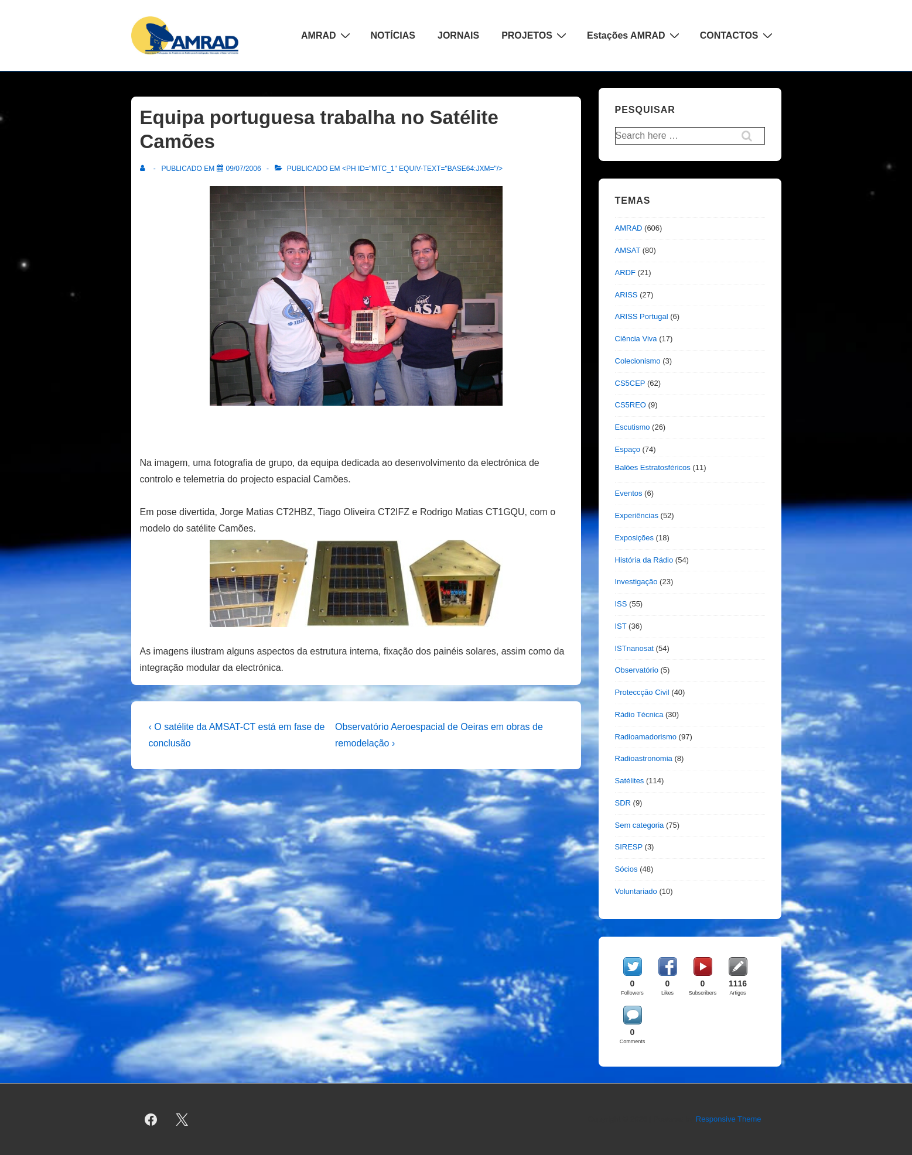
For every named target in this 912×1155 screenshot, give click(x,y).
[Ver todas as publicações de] (145, 168)
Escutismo (632, 427)
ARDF (625, 272)
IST (621, 626)
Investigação (636, 581)
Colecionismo (638, 361)
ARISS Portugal (641, 316)
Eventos (629, 493)
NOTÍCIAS (393, 35)
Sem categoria (639, 825)
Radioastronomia (643, 758)
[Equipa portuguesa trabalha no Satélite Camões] (243, 168)
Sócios (626, 869)
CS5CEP (630, 383)
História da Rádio (644, 560)
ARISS (626, 294)
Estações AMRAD (634, 35)
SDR (623, 802)
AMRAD (327, 35)
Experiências (636, 515)
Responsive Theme (728, 1119)
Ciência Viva (636, 338)
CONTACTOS (738, 35)
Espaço (627, 449)
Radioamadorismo (646, 736)
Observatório (636, 670)
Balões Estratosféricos (653, 467)
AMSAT (628, 250)
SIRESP (629, 846)
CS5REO (630, 404)
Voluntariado (636, 891)
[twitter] (181, 1119)
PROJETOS (535, 35)
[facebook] (151, 1119)
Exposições (634, 537)
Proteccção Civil (642, 692)
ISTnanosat (634, 648)
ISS (621, 603)
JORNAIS (458, 35)
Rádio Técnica (639, 714)
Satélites (629, 780)
